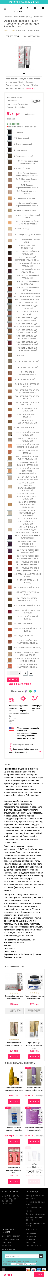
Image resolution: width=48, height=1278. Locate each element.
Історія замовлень (10, 1239)
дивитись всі (30, 88)
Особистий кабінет (11, 1236)
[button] (24, 73)
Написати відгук (34, 30)
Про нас (30, 1211)
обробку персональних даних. (23, 1264)
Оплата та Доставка (36, 1214)
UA (20, 11)
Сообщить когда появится (14, 1011)
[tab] (24, 745)
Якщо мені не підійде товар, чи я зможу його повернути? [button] (23, 750)
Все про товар (12, 36)
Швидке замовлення (20, 684)
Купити (39, 1274)
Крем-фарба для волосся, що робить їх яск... (34, 1045)
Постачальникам (34, 1208)
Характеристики (32, 36)
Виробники (31, 1233)
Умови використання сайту (36, 1224)
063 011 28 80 (11, 1195)
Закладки (6, 1242)
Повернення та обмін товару (36, 1203)
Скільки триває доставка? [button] (21, 745)
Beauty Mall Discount (35, 1195)
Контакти (30, 1199)
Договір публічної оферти (34, 1218)
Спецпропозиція (33, 1246)
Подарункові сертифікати (32, 1238)
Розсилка (6, 1246)
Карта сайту (32, 1242)
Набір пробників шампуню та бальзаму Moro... (14, 1170)
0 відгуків (20, 30)
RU (15, 11)
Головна (7, 17)
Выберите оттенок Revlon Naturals (22, 127)
